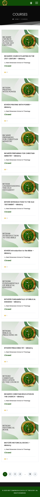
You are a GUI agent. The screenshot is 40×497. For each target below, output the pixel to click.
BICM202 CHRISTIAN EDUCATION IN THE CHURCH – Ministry (19, 395)
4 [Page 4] (20, 474)
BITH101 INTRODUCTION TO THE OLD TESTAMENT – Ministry (19, 203)
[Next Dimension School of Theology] (5, 3)
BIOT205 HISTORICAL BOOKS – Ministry (17, 444)
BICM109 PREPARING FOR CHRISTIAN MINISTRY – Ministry (19, 154)
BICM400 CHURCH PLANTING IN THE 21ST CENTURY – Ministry (19, 57)
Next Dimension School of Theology (18, 63)
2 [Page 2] (9, 474)
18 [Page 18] (30, 474)
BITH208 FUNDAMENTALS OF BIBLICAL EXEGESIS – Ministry (20, 300)
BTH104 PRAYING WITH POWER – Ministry (17, 105)
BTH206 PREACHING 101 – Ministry (18, 348)
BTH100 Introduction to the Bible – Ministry (19, 251)
